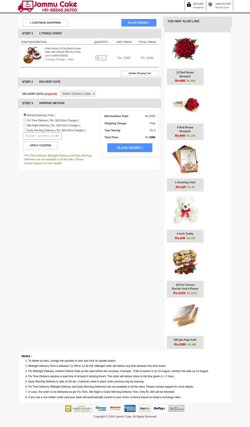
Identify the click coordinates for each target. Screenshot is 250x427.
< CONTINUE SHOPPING (45, 22)
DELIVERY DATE (39, 93)
